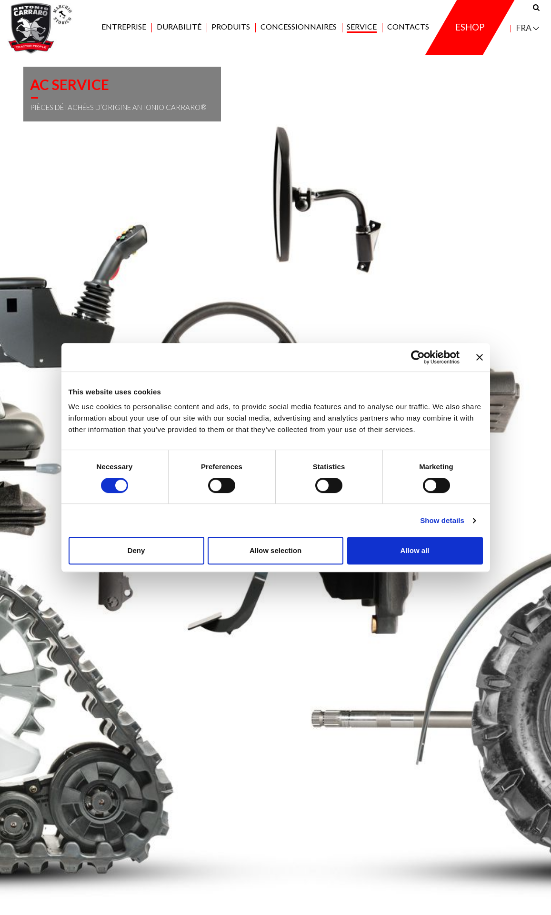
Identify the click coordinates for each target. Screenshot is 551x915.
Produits (230, 29)
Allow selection (275, 550)
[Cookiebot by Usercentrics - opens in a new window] (418, 357)
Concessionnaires (298, 29)
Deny (136, 550)
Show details (442, 520)
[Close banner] (479, 357)
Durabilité (179, 29)
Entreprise (123, 29)
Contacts (408, 29)
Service (362, 29)
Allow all (415, 550)
